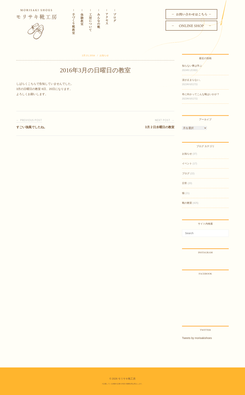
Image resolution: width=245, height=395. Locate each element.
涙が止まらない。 (192, 79)
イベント (187, 163)
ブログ (185, 173)
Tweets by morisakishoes (197, 338)
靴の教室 (187, 202)
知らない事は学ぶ (192, 65)
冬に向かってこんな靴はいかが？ (200, 94)
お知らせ (104, 55)
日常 (184, 183)
